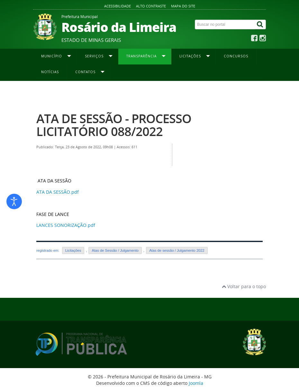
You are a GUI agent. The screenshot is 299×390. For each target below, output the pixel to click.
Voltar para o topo (244, 286)
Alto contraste (151, 6)
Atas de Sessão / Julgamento (115, 250)
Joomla (196, 383)
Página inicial (48, 94)
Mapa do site (183, 6)
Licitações (73, 250)
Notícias (50, 72)
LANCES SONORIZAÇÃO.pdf (65, 225)
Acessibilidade (117, 6)
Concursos (236, 56)
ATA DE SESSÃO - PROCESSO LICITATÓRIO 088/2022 (113, 125)
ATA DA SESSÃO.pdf (57, 192)
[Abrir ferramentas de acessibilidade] (14, 201)
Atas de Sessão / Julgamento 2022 (208, 94)
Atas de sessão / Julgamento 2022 (176, 250)
